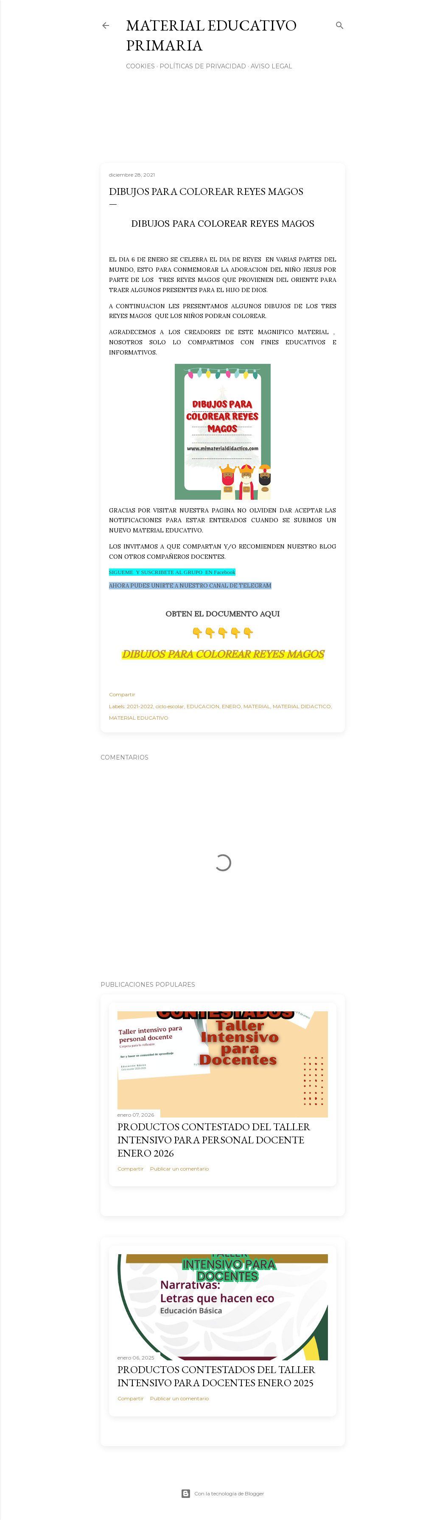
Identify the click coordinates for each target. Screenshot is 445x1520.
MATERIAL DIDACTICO (302, 706)
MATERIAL (256, 706)
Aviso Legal (271, 66)
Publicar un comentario (179, 1168)
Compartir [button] (122, 694)
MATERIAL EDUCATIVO (138, 718)
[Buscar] (340, 23)
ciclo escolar (170, 706)
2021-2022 (140, 706)
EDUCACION (203, 706)
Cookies (140, 66)
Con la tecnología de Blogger (222, 1494)
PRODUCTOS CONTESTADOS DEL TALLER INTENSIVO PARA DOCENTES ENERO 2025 (217, 1376)
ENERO (231, 706)
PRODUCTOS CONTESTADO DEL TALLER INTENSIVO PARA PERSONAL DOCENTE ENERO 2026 (214, 1140)
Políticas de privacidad (203, 66)
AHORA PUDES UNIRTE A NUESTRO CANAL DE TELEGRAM (190, 585)
